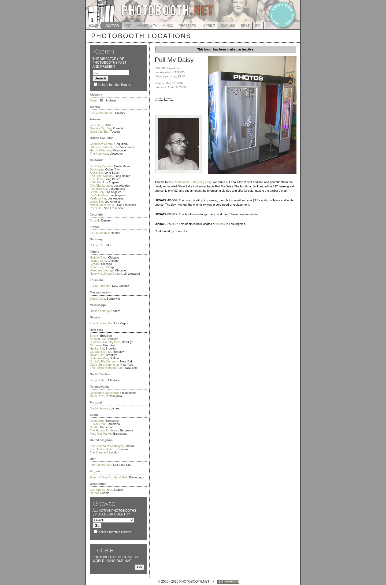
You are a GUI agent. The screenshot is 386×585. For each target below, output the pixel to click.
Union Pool (97, 355)
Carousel (96, 345)
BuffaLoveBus (99, 358)
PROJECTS (187, 26)
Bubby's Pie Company (104, 361)
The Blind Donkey (101, 175)
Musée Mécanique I (103, 204)
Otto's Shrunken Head (104, 364)
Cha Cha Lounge (101, 185)
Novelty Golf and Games (106, 273)
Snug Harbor (98, 380)
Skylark (94, 264)
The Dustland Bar (101, 323)
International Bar (100, 464)
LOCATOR (111, 26)
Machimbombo (99, 408)
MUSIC (168, 26)
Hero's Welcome (100, 150)
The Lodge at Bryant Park (106, 367)
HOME (93, 26)
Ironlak (220, 224)
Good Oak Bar (99, 131)
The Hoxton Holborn (103, 449)
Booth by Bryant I (101, 166)
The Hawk (96, 179)
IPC (258, 26)
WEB (169, 98)
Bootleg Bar (97, 338)
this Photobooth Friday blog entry (189, 182)
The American (99, 153)
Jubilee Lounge (100, 311)
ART (128, 26)
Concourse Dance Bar (104, 392)
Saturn (94, 100)
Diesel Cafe (97, 298)
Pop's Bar (96, 208)
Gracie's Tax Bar (100, 128)
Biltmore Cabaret (101, 147)
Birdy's (94, 335)
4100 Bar (96, 182)
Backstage (96, 169)
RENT (245, 26)
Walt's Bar (96, 201)
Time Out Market (101, 433)
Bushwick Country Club (105, 342)
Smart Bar (96, 267)
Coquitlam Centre (101, 144)
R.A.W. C (96, 245)
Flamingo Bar (98, 188)
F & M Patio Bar (100, 286)
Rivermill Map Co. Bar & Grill (108, 477)
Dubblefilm (97, 420)
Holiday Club (98, 257)
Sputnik (95, 220)
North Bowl (97, 396)
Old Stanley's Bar (101, 351)
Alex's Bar (96, 172)
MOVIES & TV (147, 26)
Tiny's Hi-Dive (99, 195)
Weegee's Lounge (101, 270)
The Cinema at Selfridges (106, 446)
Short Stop (97, 192)
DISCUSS (228, 26)
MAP (159, 98)
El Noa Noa (97, 424)
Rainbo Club (98, 260)
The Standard (99, 452)
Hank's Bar (97, 348)
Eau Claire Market (101, 112)
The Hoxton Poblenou (104, 430)
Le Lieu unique (99, 232)
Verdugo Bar (98, 198)
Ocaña (94, 427)
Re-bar (94, 493)
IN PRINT (208, 26)
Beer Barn (96, 125)
